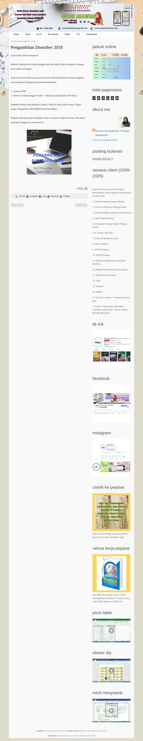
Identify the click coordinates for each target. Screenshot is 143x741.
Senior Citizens (90, 736)
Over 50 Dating (79, 736)
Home (16, 34)
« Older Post (81, 205)
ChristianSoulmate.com (65, 736)
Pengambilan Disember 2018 (37, 47)
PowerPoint (53, 34)
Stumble (64, 196)
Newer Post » (18, 205)
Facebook (32, 196)
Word (27, 34)
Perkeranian (91, 34)
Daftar (67, 34)
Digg (42, 196)
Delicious (53, 196)
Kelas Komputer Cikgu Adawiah (112, 133)
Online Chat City (101, 731)
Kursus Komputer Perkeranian (55, 731)
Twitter (20, 196)
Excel (38, 34)
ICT (78, 34)
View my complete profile (104, 140)
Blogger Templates (86, 731)
